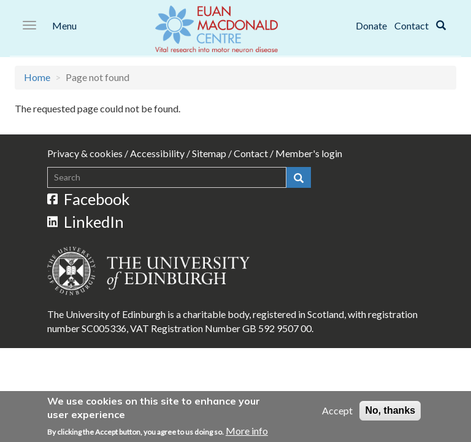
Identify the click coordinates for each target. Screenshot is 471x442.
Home (37, 77)
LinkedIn (85, 221)
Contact (411, 25)
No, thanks (390, 411)
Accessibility (157, 153)
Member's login (308, 153)
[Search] (441, 25)
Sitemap (209, 153)
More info (247, 432)
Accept (337, 411)
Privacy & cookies (85, 153)
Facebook (89, 199)
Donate (371, 25)
